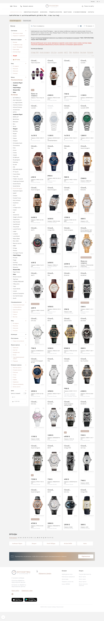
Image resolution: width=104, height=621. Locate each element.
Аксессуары (43, 13)
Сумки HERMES (66, 593)
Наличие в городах (19, 49)
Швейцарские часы (16, 13)
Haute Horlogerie (45, 61)
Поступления (19, 347)
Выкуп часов (68, 13)
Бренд (19, 86)
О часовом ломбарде (79, 13)
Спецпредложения (19, 311)
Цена (19, 400)
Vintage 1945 (35, 61)
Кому (19, 73)
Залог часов (82, 588)
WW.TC (66, 61)
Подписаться (86, 565)
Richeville (90, 61)
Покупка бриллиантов (85, 583)
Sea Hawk (83, 61)
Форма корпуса (19, 354)
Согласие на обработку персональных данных (19, 594)
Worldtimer (76, 61)
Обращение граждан (45, 582)
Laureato (60, 61)
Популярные (13, 547)
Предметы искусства (55, 13)
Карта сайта (15, 599)
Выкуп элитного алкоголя (83, 593)
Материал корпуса (19, 374)
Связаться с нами (27, 599)
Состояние (19, 40)
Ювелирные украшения (31, 13)
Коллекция (19, 343)
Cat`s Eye (54, 61)
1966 (70, 61)
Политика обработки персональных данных (18, 590)
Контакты (91, 13)
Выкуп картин (82, 590)
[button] (13, 7)
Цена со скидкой (15, 402)
